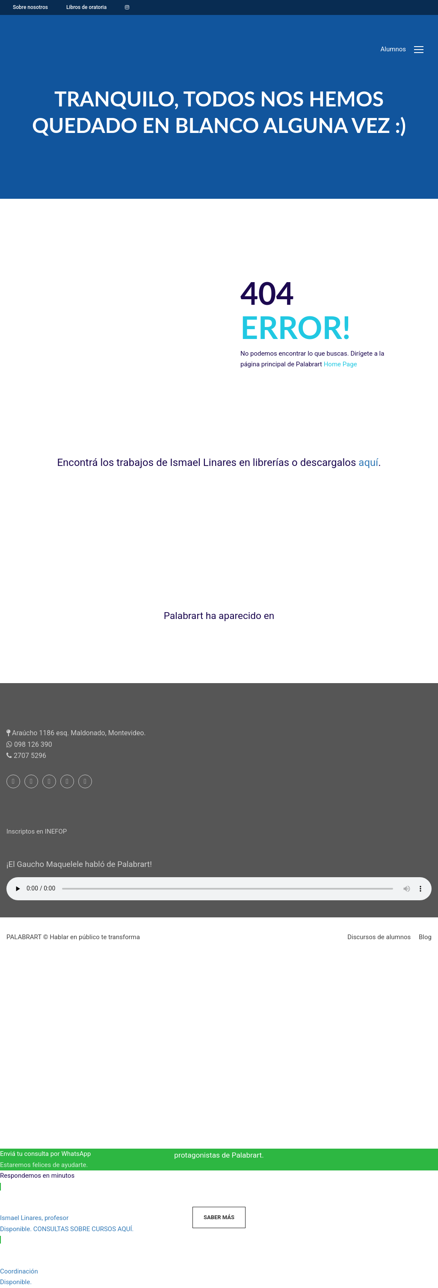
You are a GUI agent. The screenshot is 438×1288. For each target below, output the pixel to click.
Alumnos (393, 49)
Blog (425, 937)
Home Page (340, 364)
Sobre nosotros (30, 7)
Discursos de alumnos (379, 937)
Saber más (219, 1217)
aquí (368, 463)
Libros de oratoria (86, 7)
